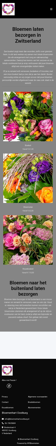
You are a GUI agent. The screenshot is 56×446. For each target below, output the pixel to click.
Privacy (5, 397)
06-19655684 (8, 423)
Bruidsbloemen (34, 402)
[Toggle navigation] (51, 9)
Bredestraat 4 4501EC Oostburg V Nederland (9, 430)
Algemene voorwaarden (37, 397)
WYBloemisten (33, 443)
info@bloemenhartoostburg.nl (15, 419)
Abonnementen (34, 408)
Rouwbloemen (8, 408)
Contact (5, 402)
